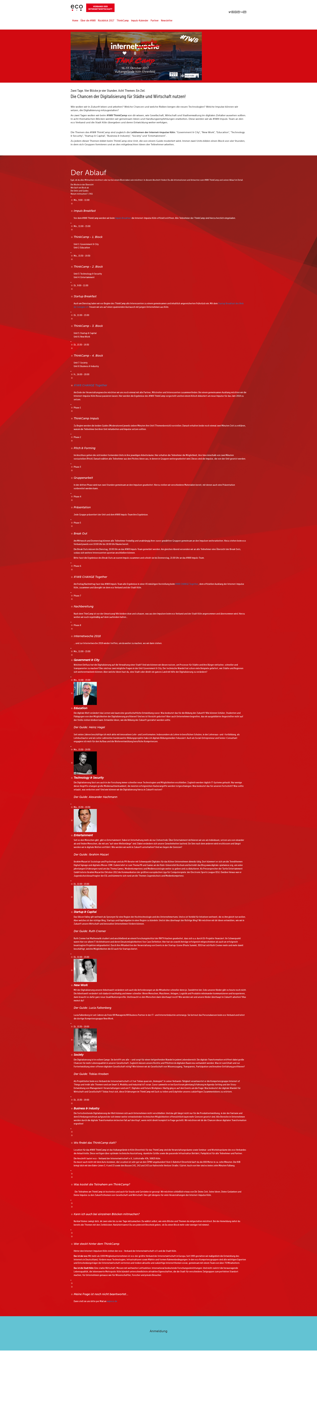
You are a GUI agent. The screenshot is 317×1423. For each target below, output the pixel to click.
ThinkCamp (123, 20)
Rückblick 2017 (106, 20)
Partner (155, 20)
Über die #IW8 (88, 20)
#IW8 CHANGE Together (90, 385)
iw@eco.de (112, 1301)
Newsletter (167, 20)
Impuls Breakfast (123, 218)
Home (75, 20)
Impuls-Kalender (139, 20)
